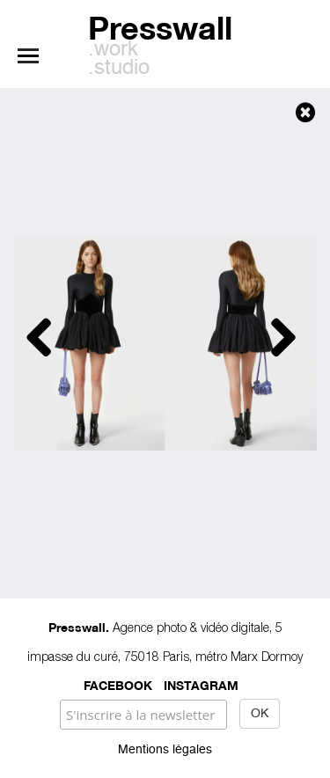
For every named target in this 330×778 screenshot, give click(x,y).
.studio (119, 69)
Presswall (160, 25)
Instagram (201, 684)
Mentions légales (165, 750)
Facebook (118, 684)
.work (113, 50)
